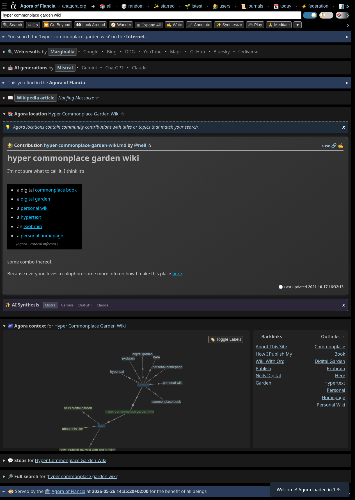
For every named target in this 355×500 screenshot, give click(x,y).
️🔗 (334, 145)
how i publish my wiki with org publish (274, 361)
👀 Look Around (90, 24)
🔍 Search (12, 24)
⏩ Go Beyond (57, 24)
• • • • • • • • (134, 52)
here (177, 274)
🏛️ (47, 491)
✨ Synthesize (229, 24)
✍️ (340, 145)
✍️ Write (174, 24)
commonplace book (56, 190)
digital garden (35, 199)
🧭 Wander (121, 24)
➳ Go (33, 25)
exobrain (33, 227)
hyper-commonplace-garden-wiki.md (85, 145)
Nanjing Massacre (76, 98)
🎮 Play (255, 24)
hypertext (31, 217)
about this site (271, 347)
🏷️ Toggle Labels (225, 339)
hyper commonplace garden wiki (70, 460)
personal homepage (42, 236)
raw (326, 145)
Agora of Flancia (69, 491)
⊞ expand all (149, 25)
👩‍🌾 (10, 145)
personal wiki (35, 208)
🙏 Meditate (279, 24)
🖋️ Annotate (199, 24)
